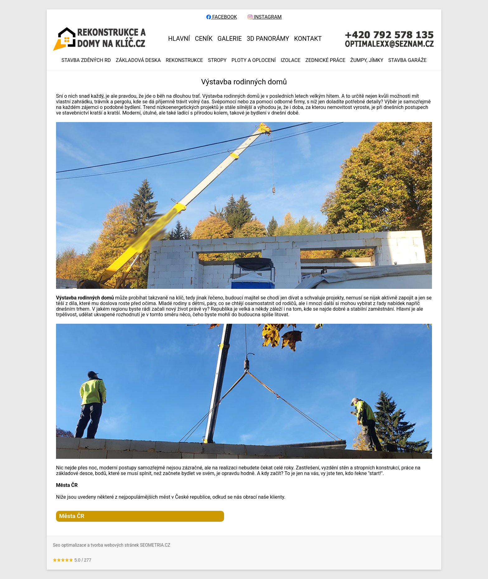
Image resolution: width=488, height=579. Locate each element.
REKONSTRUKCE (184, 60)
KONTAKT (308, 38)
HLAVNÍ (179, 38)
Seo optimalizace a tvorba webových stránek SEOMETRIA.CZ (111, 545)
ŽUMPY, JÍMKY (366, 60)
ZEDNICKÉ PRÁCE (325, 60)
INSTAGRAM (265, 17)
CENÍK (204, 38)
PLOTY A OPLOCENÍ (254, 60)
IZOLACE (290, 60)
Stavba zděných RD (86, 60)
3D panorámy (268, 38)
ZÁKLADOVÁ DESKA (138, 60)
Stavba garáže (407, 60)
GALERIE (230, 38)
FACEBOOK (221, 17)
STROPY (217, 60)
